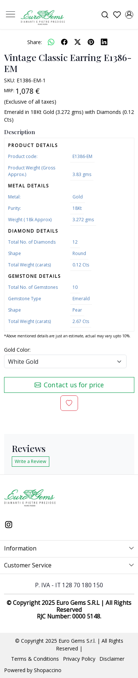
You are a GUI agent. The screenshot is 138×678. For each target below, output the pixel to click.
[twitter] (77, 42)
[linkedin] (104, 42)
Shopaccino (47, 670)
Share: (34, 42)
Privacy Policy (79, 658)
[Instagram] (9, 525)
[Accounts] (129, 15)
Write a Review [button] (30, 461)
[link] (105, 14)
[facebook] (64, 42)
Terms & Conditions (35, 658)
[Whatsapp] (51, 42)
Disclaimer (111, 658)
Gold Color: (17, 349)
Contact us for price (69, 385)
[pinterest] (91, 42)
